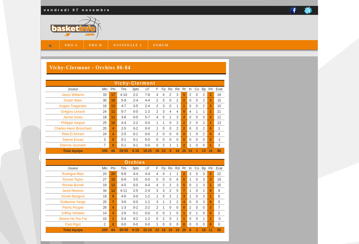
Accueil (50, 48)
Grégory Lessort (73, 112)
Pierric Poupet (72, 208)
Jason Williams (73, 95)
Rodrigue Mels (73, 174)
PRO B (95, 45)
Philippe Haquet (73, 123)
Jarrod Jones (72, 117)
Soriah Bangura (72, 196)
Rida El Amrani (73, 134)
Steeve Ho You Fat (73, 219)
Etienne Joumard (73, 145)
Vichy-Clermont (134, 83)
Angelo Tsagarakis (73, 106)
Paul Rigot (72, 224)
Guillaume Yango (73, 202)
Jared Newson (73, 191)
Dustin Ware (73, 100)
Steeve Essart (73, 140)
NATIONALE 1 (127, 45)
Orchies (135, 162)
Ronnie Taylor (73, 179)
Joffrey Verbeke (72, 213)
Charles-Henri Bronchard (73, 128)
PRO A (71, 45)
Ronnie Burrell (73, 185)
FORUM (161, 45)
